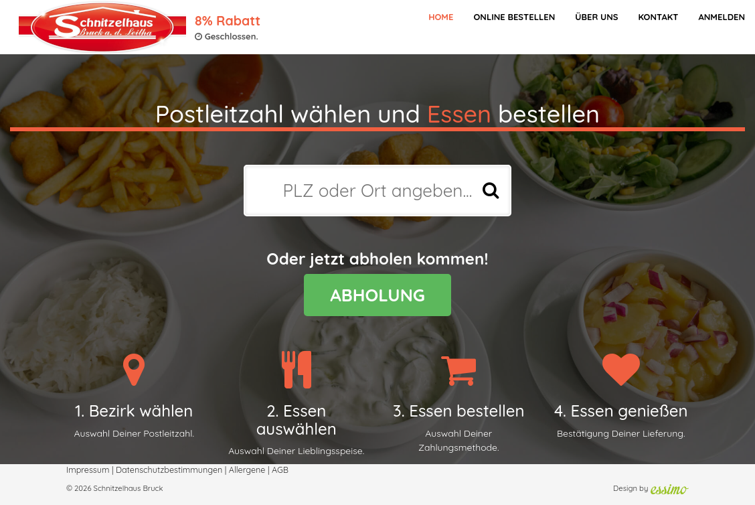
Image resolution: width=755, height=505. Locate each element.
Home (440, 16)
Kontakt (658, 16)
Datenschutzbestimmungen (169, 469)
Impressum (87, 469)
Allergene (247, 469)
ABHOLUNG (377, 295)
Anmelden (721, 16)
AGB (280, 469)
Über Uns (596, 16)
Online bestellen (514, 16)
